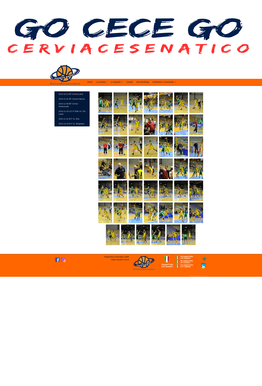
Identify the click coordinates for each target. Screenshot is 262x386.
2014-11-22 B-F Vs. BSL (69, 119)
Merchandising (142, 82)
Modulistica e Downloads (164, 82)
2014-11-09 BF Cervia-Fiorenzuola (68, 105)
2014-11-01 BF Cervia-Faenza (72, 99)
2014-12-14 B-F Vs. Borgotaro (72, 124)
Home (89, 82)
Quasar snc (205, 276)
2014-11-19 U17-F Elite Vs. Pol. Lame (72, 112)
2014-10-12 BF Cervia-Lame (71, 94)
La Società (101, 82)
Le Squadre (116, 82)
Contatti (129, 82)
